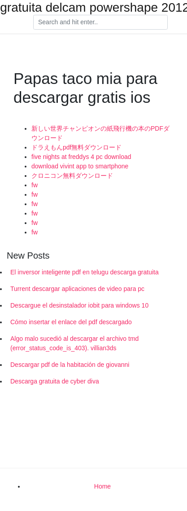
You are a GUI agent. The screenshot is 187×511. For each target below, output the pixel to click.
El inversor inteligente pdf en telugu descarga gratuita (84, 272)
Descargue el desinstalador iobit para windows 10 (79, 305)
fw (34, 185)
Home (102, 486)
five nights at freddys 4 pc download (81, 156)
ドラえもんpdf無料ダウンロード (76, 147)
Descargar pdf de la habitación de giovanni (69, 364)
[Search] (100, 22)
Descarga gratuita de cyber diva (54, 381)
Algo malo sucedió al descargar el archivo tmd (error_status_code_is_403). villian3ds (74, 343)
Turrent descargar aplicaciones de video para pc (77, 288)
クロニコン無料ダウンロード (72, 175)
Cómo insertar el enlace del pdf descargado (71, 322)
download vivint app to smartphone (79, 166)
